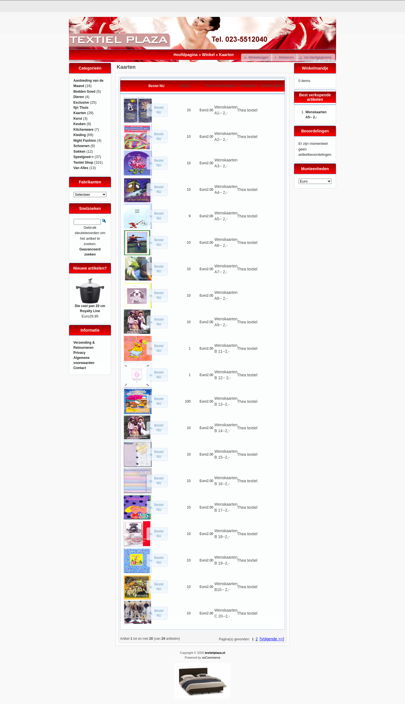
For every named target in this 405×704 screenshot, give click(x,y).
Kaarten (226, 54)
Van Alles (80, 168)
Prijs (209, 85)
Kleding (79, 135)
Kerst (77, 119)
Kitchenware (83, 130)
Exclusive (81, 103)
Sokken (79, 152)
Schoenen (81, 146)
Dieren (78, 97)
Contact (79, 368)
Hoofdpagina (186, 54)
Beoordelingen (315, 131)
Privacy (79, 353)
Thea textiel (247, 110)
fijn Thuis (80, 108)
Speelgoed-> (83, 157)
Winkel (208, 54)
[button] (256, 57)
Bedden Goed (84, 92)
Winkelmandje (315, 68)
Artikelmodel (271, 85)
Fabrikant (248, 85)
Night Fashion (84, 141)
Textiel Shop (83, 163)
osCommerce (211, 657)
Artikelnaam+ (226, 85)
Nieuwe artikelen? (90, 268)
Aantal (184, 85)
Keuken (79, 124)
